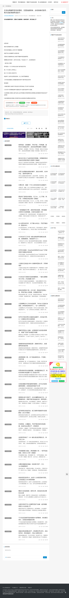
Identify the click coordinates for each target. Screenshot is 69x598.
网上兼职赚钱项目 (42, 2)
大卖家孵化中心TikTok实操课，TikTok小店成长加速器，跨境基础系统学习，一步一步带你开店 (32, 305)
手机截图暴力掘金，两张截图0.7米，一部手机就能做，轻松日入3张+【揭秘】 (32, 453)
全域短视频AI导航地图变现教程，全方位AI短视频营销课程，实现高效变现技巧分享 (32, 385)
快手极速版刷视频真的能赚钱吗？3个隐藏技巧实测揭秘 (53, 174)
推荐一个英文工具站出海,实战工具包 (61, 258)
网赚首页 (15, 2)
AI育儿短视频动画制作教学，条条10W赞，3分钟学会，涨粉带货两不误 (32, 172)
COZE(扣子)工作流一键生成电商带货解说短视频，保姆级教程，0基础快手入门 (32, 238)
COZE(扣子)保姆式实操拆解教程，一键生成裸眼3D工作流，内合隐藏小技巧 (32, 278)
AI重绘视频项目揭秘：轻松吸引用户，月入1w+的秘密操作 (31, 466)
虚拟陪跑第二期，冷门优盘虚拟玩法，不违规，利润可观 (32, 359)
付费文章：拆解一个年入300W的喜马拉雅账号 (32, 185)
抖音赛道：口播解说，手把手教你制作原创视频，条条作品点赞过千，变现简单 (31, 426)
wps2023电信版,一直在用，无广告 (61, 232)
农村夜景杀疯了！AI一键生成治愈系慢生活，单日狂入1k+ (32, 439)
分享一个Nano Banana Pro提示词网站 (61, 283)
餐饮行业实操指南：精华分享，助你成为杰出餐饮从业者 (32, 493)
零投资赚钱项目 (22, 2)
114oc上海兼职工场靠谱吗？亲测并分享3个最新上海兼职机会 (53, 199)
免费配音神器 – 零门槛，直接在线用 (61, 277)
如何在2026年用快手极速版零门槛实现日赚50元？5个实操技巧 (61, 182)
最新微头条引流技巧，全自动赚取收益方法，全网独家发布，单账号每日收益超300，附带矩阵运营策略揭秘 (32, 399)
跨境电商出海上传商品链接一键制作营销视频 (61, 245)
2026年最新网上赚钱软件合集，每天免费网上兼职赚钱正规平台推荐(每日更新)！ (53, 191)
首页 (3, 6)
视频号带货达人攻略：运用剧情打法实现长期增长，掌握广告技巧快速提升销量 (32, 332)
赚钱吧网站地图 (23, 587)
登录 (6, 558)
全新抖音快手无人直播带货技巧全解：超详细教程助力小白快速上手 (32, 506)
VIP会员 (61, 22)
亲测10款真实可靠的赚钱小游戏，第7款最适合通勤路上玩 (61, 191)
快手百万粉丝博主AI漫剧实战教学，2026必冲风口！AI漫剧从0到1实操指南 (32, 318)
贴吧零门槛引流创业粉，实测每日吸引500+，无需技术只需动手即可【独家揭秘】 (61, 199)
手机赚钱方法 (15, 587)
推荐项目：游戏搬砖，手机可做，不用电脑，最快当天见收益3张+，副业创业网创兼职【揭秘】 (32, 146)
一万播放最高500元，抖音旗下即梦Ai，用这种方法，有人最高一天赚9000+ (61, 207)
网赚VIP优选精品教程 (32, 2)
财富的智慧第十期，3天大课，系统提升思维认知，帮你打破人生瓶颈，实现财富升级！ (32, 291)
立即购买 (22, 102)
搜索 (52, 9)
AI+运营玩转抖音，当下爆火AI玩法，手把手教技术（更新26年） (32, 224)
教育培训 (56, 2)
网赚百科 (30, 587)
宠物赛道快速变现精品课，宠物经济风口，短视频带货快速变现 (32, 345)
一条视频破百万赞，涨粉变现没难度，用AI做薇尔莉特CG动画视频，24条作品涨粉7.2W (32, 211)
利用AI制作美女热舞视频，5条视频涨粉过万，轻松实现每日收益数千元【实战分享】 (32, 372)
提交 (44, 558)
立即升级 (34, 102)
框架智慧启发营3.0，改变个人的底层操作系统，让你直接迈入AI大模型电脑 (31, 479)
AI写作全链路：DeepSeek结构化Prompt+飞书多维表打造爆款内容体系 (32, 251)
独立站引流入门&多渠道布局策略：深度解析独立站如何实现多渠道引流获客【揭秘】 (32, 159)
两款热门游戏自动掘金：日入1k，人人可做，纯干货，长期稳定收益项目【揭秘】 (32, 198)
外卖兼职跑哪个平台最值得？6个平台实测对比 (53, 182)
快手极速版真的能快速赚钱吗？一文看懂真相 (61, 174)
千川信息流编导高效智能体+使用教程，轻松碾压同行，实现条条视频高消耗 (32, 520)
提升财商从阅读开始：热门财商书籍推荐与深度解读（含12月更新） (32, 412)
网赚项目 (8, 118)
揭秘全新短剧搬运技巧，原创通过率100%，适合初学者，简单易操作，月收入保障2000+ (32, 533)
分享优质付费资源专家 (8, 15)
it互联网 (50, 2)
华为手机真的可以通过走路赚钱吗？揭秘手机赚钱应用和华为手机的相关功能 (53, 207)
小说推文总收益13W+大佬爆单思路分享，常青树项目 (32, 265)
